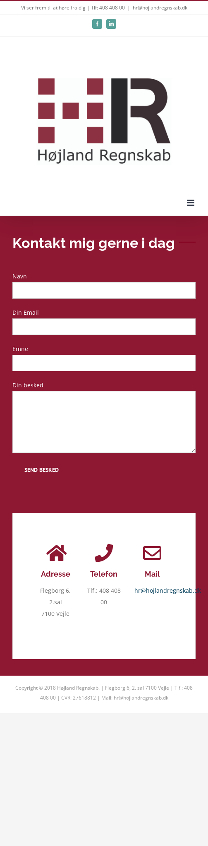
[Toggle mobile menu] (191, 202)
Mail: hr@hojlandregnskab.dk (134, 697)
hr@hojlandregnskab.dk (160, 7)
